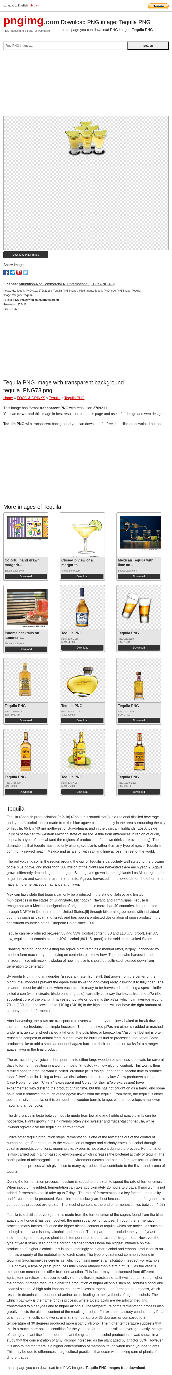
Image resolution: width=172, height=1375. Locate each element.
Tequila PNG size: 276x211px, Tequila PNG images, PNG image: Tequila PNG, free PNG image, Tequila (78, 290)
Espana (35, 5)
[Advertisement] (86, 84)
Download (26, 576)
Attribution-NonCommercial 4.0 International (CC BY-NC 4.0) (67, 284)
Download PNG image (26, 254)
